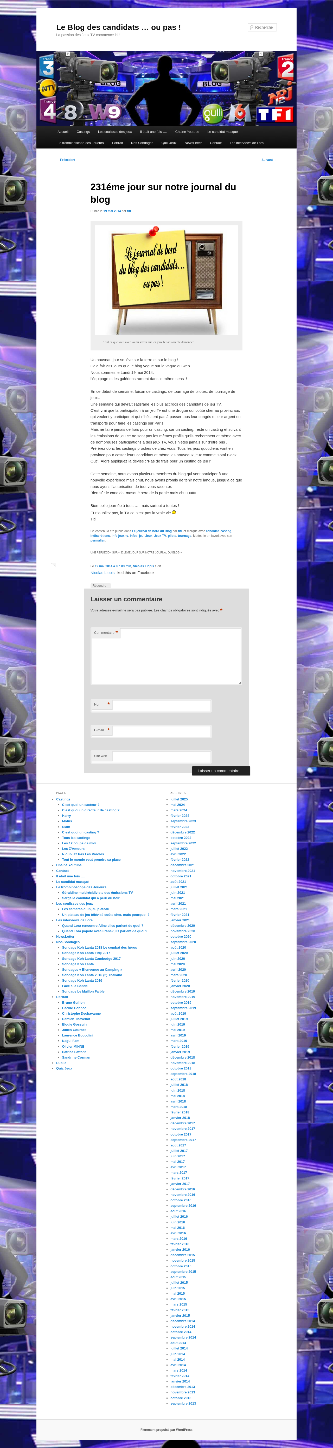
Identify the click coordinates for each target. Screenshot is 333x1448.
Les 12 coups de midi (79, 843)
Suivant (269, 160)
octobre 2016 (180, 1200)
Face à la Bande (75, 986)
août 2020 (178, 947)
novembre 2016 (182, 1195)
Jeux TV (160, 536)
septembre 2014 (183, 1337)
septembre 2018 (183, 1074)
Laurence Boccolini (77, 1035)
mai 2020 (177, 964)
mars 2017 (178, 1173)
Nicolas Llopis (143, 566)
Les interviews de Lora (247, 143)
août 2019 (178, 1013)
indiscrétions (100, 536)
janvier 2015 (180, 1315)
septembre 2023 (183, 821)
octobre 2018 (180, 1068)
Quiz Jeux (169, 143)
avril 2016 (178, 1233)
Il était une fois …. (153, 132)
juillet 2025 (179, 799)
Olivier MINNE (73, 1046)
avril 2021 (178, 903)
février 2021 (179, 915)
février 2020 (179, 980)
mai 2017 (177, 1162)
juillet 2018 (179, 1085)
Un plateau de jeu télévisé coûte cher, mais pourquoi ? (106, 915)
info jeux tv (120, 536)
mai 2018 (177, 1096)
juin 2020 (177, 959)
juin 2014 (177, 1354)
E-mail (102, 730)
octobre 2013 (180, 1398)
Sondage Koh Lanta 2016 (82, 980)
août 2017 (178, 1145)
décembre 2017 (182, 1123)
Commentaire (106, 633)
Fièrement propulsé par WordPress (166, 1430)
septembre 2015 (183, 1272)
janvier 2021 (180, 920)
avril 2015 (178, 1299)
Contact (216, 143)
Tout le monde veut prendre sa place (91, 860)
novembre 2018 (182, 1063)
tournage (184, 536)
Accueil (62, 132)
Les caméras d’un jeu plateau (85, 909)
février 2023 (179, 827)
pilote (172, 536)
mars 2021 (178, 909)
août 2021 (178, 882)
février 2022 (179, 860)
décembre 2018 (182, 1057)
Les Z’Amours (73, 849)
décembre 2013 (182, 1387)
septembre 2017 (183, 1140)
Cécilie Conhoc (74, 1008)
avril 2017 (178, 1167)
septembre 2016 (183, 1206)
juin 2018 (177, 1090)
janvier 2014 (180, 1381)
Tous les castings (76, 838)
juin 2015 (177, 1288)
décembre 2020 (182, 926)
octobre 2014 (180, 1332)
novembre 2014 (182, 1326)
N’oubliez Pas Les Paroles (83, 854)
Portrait (117, 143)
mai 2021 (177, 898)
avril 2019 (178, 1035)
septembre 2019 (183, 1008)
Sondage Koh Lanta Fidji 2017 (86, 953)
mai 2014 (177, 1359)
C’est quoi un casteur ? (81, 805)
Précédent (65, 160)
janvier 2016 (180, 1249)
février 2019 (179, 1046)
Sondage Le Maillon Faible (83, 991)
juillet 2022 (179, 849)
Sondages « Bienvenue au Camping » (92, 969)
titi (129, 211)
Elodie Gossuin (74, 1024)
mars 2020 (178, 975)
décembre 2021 (182, 865)
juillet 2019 (179, 1019)
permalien (98, 540)
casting (225, 531)
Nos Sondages (142, 143)
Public (61, 1063)
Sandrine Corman (76, 1057)
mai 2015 (177, 1293)
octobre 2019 (180, 1003)
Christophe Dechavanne (81, 1013)
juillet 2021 (179, 887)
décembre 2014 (182, 1321)
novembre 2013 (182, 1392)
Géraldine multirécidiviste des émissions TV (97, 893)
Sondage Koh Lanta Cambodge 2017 (91, 959)
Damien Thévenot (76, 1019)
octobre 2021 (180, 876)
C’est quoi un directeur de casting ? (91, 810)
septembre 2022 (183, 843)
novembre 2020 (182, 931)
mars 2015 (178, 1304)
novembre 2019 (182, 997)
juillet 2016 (179, 1216)
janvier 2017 (180, 1184)
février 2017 (179, 1178)
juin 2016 (177, 1222)
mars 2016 (178, 1239)
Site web (100, 756)
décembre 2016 (182, 1189)
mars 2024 (178, 810)
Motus (67, 821)
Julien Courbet (74, 1030)
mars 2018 (178, 1107)
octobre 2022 (180, 838)
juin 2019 (177, 1024)
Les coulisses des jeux (115, 132)
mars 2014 (178, 1370)
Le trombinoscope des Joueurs (80, 143)
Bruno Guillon (73, 1003)
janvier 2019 (180, 1052)
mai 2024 (177, 805)
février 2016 (179, 1244)
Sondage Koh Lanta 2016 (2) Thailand (92, 975)
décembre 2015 (182, 1255)
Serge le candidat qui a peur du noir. (91, 898)
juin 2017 (177, 1156)
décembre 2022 (182, 832)
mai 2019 (177, 1030)
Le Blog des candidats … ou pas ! (118, 27)
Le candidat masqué (222, 132)
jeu (141, 536)
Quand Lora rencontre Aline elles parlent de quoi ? (102, 926)
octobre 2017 (180, 1134)
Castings (83, 132)
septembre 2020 (183, 942)
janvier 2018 (180, 1118)
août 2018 (178, 1079)
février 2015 (179, 1310)
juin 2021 (177, 893)
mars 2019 (178, 1041)
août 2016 (178, 1211)
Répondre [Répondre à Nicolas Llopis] (101, 585)
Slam (66, 827)
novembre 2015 (182, 1260)
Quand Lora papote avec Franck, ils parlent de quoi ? (105, 931)
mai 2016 (177, 1228)
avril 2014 (178, 1365)
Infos (133, 536)
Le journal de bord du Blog (152, 531)
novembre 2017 (182, 1129)
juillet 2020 (179, 953)
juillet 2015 (179, 1282)
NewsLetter (193, 143)
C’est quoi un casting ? (80, 832)
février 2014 (179, 1376)
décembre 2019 (182, 991)
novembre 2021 (182, 871)
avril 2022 (178, 854)
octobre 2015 (180, 1266)
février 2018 (179, 1112)
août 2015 (178, 1277)
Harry (66, 816)
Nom (102, 704)
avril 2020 (178, 969)
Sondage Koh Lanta (78, 964)
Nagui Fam (70, 1041)
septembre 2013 (183, 1403)
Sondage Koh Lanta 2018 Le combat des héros (99, 947)
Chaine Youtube (187, 132)
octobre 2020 (180, 936)
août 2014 (178, 1343)
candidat (212, 531)
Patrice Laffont (74, 1052)
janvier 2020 (180, 986)
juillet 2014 (179, 1348)
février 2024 (179, 816)
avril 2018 (178, 1101)
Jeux (148, 536)
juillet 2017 (179, 1151)
